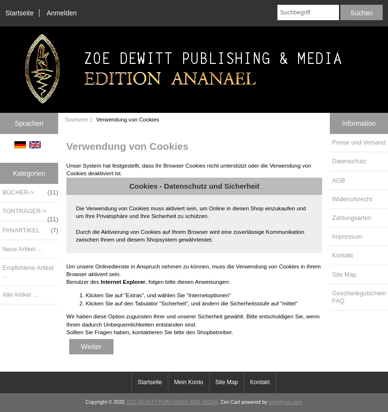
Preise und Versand (359, 142)
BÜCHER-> (30, 192)
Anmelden (62, 13)
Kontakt (342, 255)
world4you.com (285, 402)
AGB (338, 180)
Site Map (344, 274)
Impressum (347, 236)
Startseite (19, 13)
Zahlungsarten (352, 217)
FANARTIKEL (30, 230)
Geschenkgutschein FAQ (359, 297)
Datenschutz (349, 161)
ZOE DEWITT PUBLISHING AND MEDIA (172, 402)
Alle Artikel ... (20, 294)
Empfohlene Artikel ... (27, 271)
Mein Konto (188, 382)
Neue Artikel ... (22, 249)
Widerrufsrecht (352, 199)
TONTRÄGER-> (30, 213)
